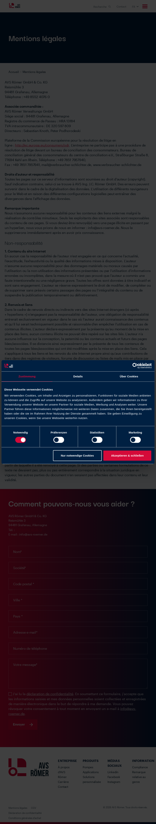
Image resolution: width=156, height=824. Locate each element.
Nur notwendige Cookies (77, 455)
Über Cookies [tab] (129, 376)
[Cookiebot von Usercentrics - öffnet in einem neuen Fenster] (135, 365)
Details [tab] (78, 376)
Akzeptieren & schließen (127, 455)
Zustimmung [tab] (27, 376)
